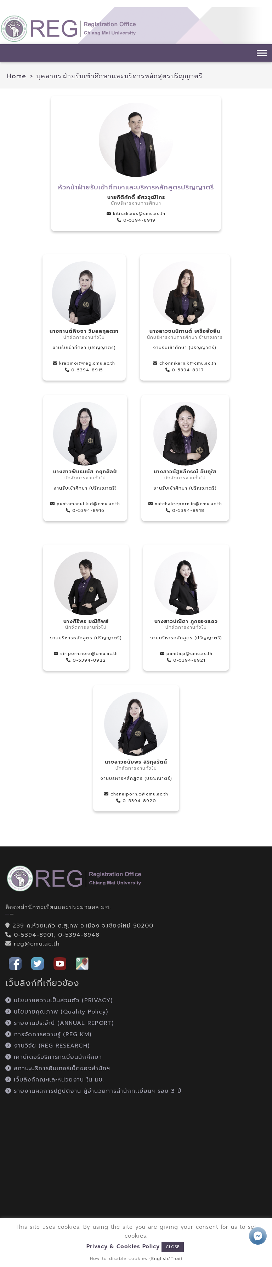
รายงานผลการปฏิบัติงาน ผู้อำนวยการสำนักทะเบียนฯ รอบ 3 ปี (93, 1091)
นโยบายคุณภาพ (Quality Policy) (56, 1012)
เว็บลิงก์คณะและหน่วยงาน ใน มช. (54, 1079)
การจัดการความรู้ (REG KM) (48, 1034)
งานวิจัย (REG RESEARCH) (47, 1045)
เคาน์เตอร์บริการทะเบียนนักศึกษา (53, 1057)
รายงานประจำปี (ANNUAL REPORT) (59, 1023)
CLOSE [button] (173, 1247)
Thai (176, 1258)
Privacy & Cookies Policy (123, 1246)
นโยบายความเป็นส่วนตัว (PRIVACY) (59, 1000)
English (159, 1258)
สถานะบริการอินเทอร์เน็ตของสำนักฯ (57, 1068)
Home (16, 76)
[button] (15, 963)
